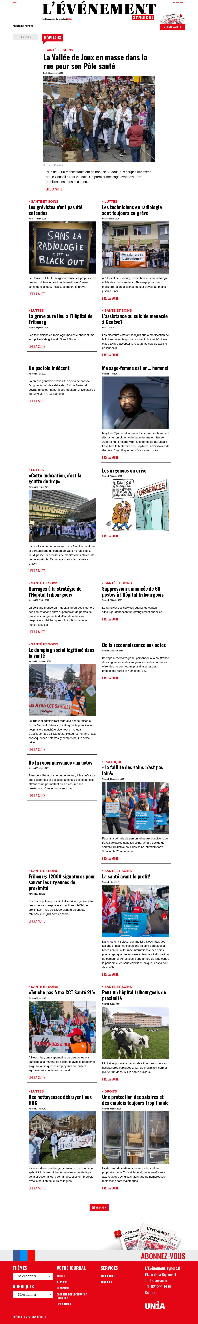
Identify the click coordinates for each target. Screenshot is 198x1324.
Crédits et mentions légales (29, 1317)
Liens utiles (64, 1304)
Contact (151, 1292)
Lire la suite (54, 189)
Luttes (110, 201)
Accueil (61, 1276)
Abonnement (108, 1276)
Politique (113, 762)
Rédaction (63, 1288)
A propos (62, 1282)
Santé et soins (59, 50)
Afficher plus (99, 1207)
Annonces (106, 1282)
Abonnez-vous (172, 27)
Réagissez (25, 37)
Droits (110, 1091)
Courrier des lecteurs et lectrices (72, 1296)
